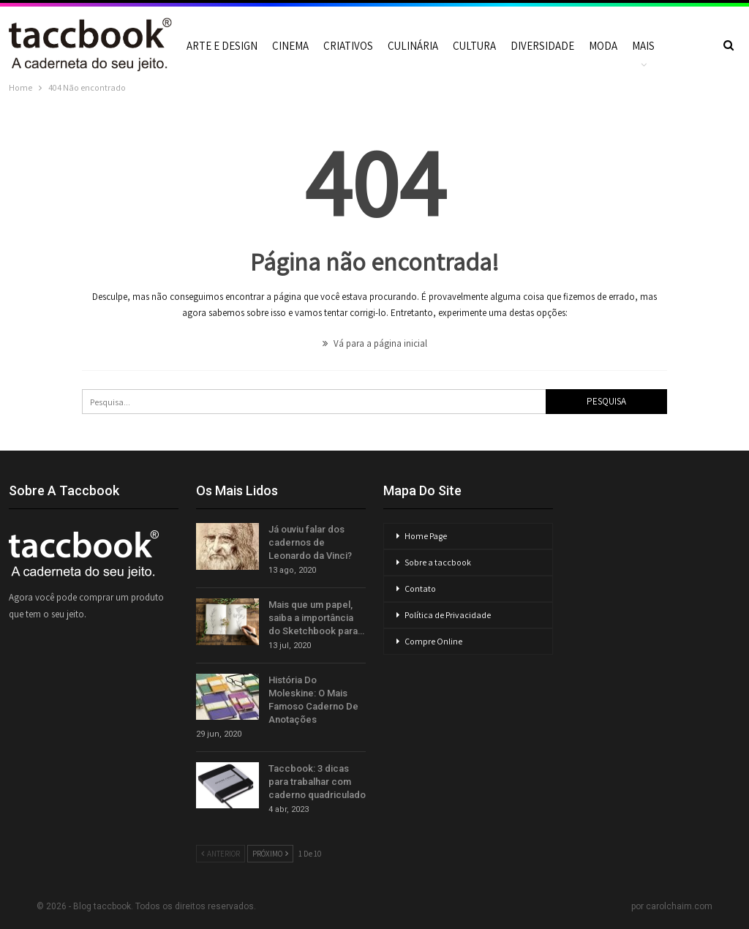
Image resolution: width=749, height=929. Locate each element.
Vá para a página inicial (375, 343)
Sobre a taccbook (437, 562)
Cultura (474, 46)
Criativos (348, 46)
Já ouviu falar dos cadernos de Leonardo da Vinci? (310, 542)
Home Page (425, 535)
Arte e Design (222, 46)
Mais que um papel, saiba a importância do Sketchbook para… (316, 617)
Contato (420, 588)
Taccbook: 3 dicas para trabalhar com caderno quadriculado (317, 781)
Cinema (290, 46)
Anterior (220, 854)
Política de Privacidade (447, 614)
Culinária (413, 46)
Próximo (270, 854)
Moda (603, 46)
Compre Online (433, 641)
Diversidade (542, 46)
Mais (643, 46)
